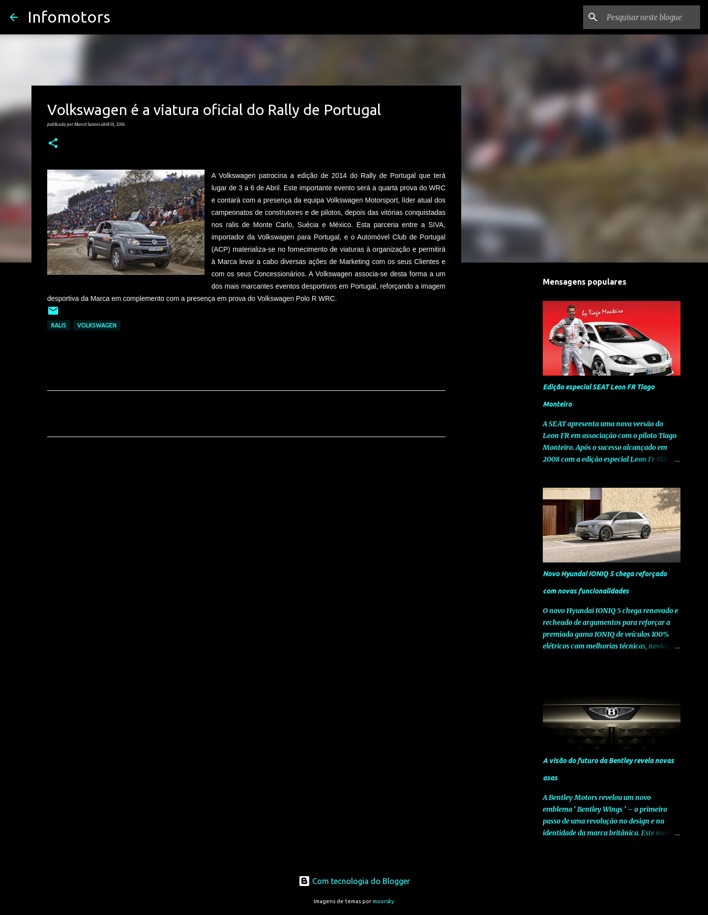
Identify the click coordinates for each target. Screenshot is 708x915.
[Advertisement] (246, 536)
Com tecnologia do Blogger (354, 881)
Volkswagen (97, 325)
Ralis (58, 325)
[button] (53, 143)
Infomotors (69, 17)
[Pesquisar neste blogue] (648, 17)
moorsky (383, 901)
